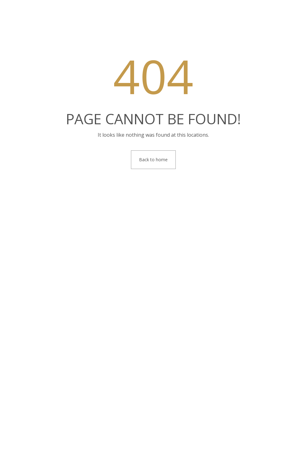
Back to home (153, 159)
